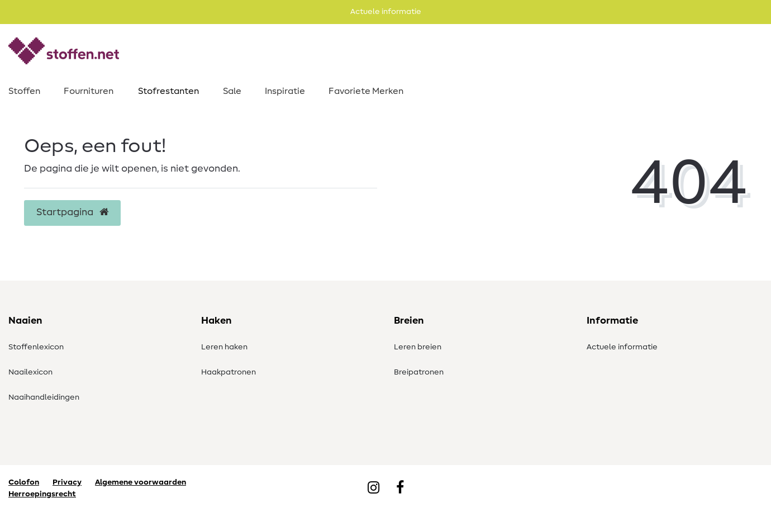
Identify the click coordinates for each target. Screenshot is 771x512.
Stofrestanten (168, 91)
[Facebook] (400, 488)
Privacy (67, 482)
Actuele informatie (622, 347)
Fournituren (88, 91)
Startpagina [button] (72, 212)
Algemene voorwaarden (140, 482)
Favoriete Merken (366, 91)
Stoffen (24, 91)
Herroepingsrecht (42, 494)
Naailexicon (30, 372)
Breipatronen (419, 372)
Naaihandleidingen (43, 397)
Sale (232, 91)
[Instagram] (373, 488)
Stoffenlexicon (36, 347)
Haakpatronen (228, 372)
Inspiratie (285, 91)
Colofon (23, 482)
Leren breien (417, 347)
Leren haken (224, 347)
